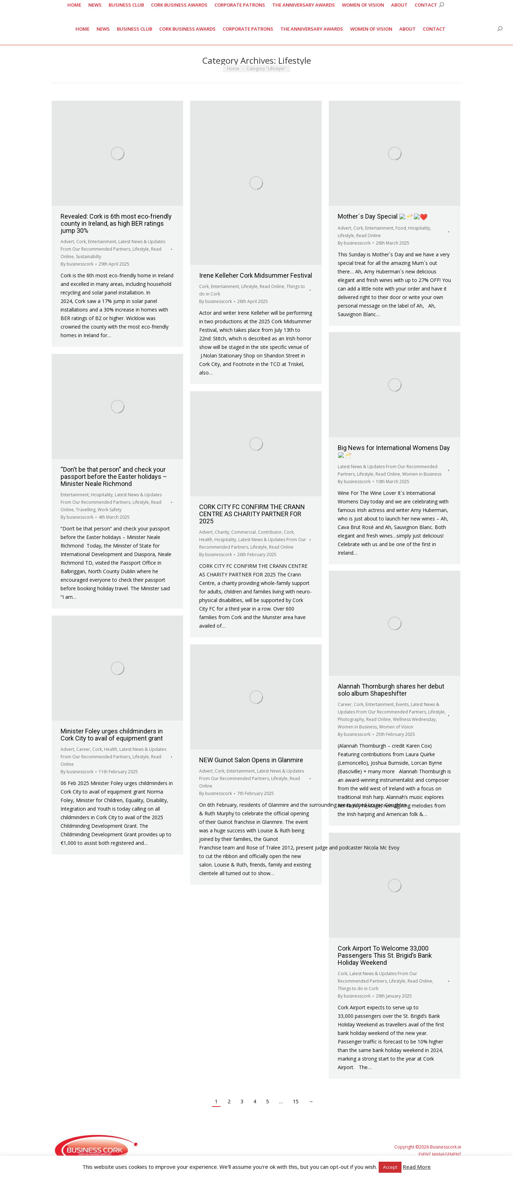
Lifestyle (141, 249)
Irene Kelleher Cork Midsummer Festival (255, 275)
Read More (417, 1166)
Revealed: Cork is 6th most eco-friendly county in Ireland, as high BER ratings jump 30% (116, 223)
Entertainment (102, 242)
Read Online (272, 286)
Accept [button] (390, 1167)
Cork (81, 242)
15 (296, 1101)
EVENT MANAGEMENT (440, 1154)
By (77, 264)
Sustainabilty (88, 256)
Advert (67, 242)
